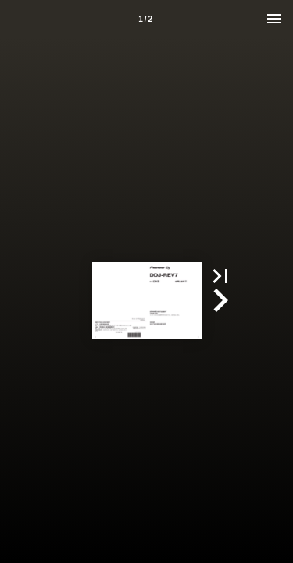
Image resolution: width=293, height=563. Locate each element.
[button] (220, 276)
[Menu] (274, 19)
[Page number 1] (145, 19)
